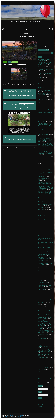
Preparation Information (42, 371)
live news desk (40, 66)
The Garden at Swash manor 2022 (44, 358)
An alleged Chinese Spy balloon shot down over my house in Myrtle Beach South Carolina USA (45, 294)
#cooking (14, 104)
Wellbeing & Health (15, 62)
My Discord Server (41, 167)
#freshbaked (23, 103)
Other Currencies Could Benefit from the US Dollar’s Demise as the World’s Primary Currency (45, 273)
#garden (25, 90)
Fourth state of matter (42, 121)
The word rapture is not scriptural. (44, 90)
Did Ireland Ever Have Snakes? (43, 106)
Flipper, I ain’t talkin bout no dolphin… (44, 201)
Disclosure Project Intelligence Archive (45, 84)
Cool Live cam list (41, 306)
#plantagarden (11, 91)
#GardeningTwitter (14, 92)
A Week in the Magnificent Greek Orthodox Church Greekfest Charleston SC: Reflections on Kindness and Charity (45, 243)
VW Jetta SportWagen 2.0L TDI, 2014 (44, 169)
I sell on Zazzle (40, 280)
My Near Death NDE (41, 156)
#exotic (19, 92)
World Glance (31, 36)
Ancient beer (40, 382)
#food (22, 91)
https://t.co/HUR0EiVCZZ (20, 136)
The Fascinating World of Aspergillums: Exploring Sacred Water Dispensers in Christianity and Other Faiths (45, 239)
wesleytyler (10, 66)
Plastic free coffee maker (42, 96)
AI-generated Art (41, 302)
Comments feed (41, 404)
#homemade (28, 103)
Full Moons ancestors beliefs (43, 165)
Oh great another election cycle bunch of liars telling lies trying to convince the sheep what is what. (45, 324)
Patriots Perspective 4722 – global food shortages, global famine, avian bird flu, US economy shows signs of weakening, (45, 350)
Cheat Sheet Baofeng (42, 158)
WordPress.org (40, 406)
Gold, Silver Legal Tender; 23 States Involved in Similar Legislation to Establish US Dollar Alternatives (45, 263)
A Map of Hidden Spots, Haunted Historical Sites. (21, 21)
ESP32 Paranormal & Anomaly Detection (45, 79)
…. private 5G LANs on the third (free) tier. (10, 148)
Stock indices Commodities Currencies (45, 87)
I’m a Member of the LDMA (43, 282)
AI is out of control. (41, 275)
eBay (39, 304)
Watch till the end (41, 209)
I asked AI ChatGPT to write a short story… (45, 277)
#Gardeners (16, 91)
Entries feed (40, 402)
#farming (25, 91)
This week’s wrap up (41, 211)
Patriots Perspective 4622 (31, 147)
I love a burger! (40, 207)
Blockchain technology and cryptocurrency (45, 225)
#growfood (29, 90)
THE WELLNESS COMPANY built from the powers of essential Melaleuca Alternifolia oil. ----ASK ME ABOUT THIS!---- (26, 33)
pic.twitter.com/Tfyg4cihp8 (25, 92)
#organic (32, 103)
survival (9, 62)
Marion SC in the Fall (41, 176)
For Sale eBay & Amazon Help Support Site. (26, 24)
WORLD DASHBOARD (22, 36)
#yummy (17, 104)
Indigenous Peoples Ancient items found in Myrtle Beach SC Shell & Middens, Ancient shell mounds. (26, 26)
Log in (39, 401)
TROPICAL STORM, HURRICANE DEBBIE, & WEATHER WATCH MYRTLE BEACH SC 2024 (45, 179)
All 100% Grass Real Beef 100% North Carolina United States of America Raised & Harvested (45, 331)
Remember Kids (41, 260)
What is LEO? (40, 291)
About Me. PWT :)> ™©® (37, 21)
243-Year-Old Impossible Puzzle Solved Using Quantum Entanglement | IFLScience (45, 379)
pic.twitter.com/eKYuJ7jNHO (24, 104)
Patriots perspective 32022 (43, 367)
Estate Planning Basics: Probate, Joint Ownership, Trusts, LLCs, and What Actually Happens (44, 63)
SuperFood (5, 62)
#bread (20, 103)
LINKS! (26, 29)
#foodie (19, 91)
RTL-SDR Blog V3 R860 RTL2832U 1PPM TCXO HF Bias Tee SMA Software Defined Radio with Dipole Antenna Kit (45, 161)
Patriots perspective (41, 369)
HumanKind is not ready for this (43, 266)
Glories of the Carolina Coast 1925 (44, 232)
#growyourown (29, 91)
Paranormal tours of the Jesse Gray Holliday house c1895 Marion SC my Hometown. (44, 198)
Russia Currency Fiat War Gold (43, 372)
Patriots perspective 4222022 (43, 334)
